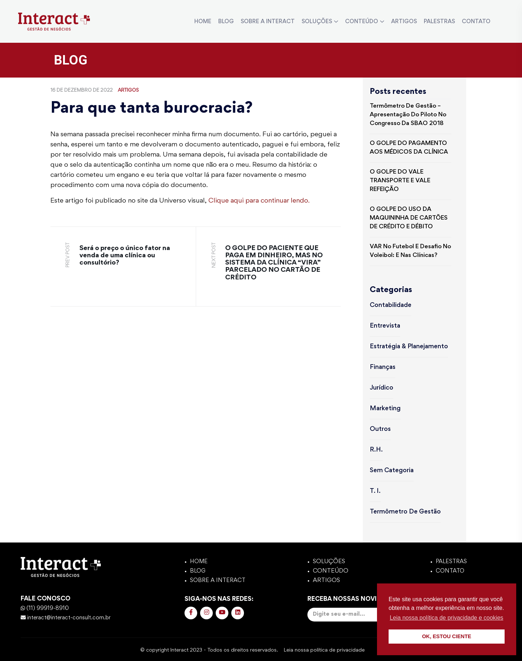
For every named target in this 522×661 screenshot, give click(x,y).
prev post (68, 254)
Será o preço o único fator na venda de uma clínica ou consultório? (124, 255)
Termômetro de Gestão (405, 512)
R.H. (376, 450)
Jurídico (381, 388)
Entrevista (385, 326)
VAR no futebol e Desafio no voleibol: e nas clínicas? (410, 251)
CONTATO (476, 21)
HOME (202, 21)
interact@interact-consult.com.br (66, 617)
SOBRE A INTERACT (268, 21)
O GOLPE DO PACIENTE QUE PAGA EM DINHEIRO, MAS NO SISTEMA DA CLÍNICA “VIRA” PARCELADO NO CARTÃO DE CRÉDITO (274, 263)
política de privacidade (341, 650)
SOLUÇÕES (317, 21)
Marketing (385, 409)
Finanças (382, 367)
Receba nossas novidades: (361, 608)
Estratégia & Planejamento (409, 347)
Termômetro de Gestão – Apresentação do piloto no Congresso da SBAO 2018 (408, 115)
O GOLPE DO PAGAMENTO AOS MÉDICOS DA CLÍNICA (409, 148)
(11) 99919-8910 (45, 608)
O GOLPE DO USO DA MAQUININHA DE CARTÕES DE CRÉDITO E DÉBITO (409, 218)
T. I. (375, 491)
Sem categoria (392, 471)
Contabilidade (390, 305)
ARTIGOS (404, 21)
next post (214, 255)
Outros (380, 429)
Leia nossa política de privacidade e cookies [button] (446, 618)
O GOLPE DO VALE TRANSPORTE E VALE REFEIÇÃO (400, 181)
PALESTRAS (439, 21)
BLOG (226, 21)
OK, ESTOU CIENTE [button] (446, 636)
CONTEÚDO (361, 21)
